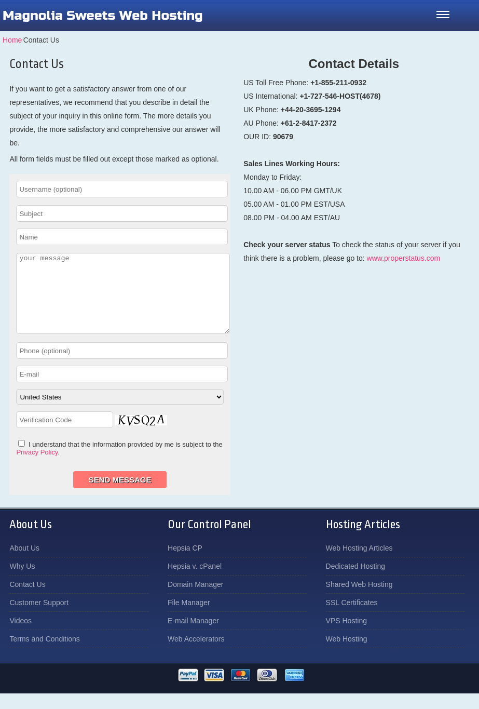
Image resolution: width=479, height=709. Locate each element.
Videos (20, 636)
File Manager (189, 618)
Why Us (22, 582)
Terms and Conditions (44, 654)
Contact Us (27, 600)
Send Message (120, 495)
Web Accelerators (196, 654)
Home (12, 40)
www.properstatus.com (404, 258)
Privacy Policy (37, 468)
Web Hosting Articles (359, 563)
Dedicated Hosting (355, 582)
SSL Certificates (352, 618)
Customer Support (39, 618)
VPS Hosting (346, 636)
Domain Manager (195, 600)
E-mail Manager (193, 636)
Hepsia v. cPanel (195, 582)
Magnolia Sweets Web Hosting (103, 15)
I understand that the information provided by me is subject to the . (119, 464)
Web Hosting (346, 654)
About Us (24, 563)
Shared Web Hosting (359, 600)
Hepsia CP (185, 563)
